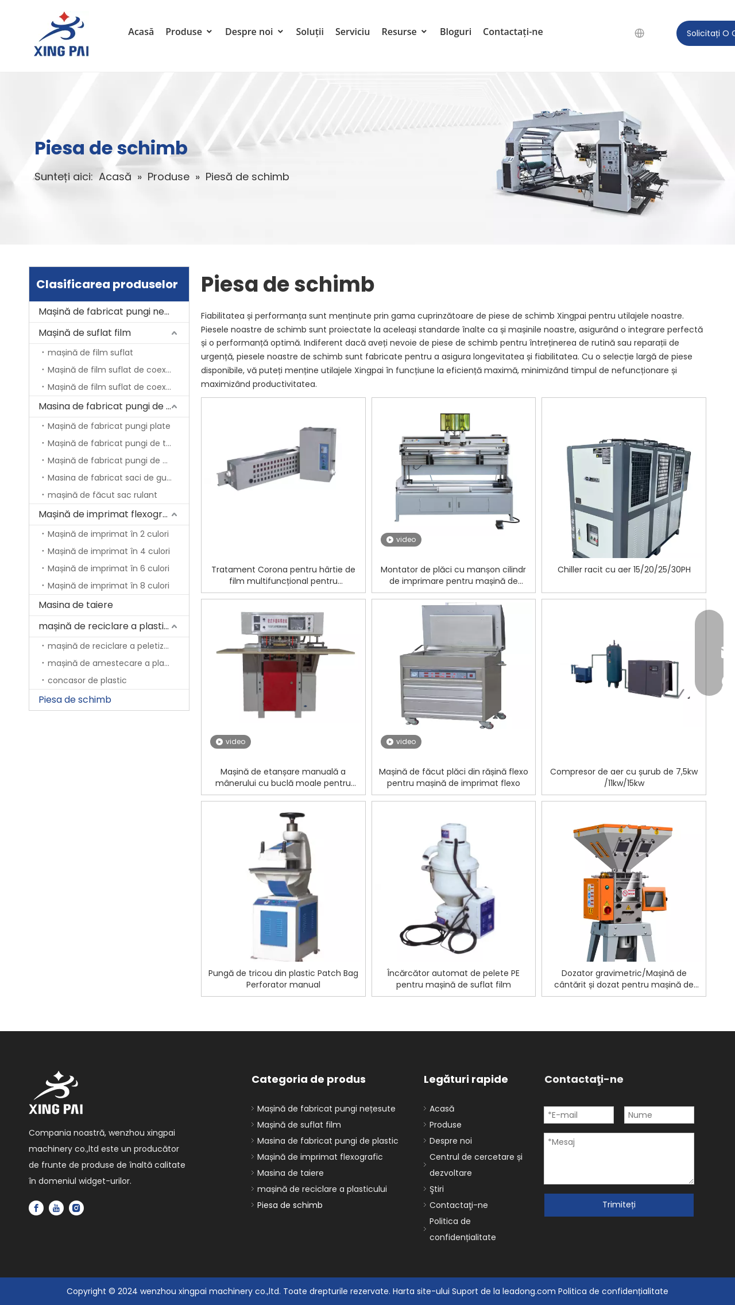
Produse (189, 31)
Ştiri (437, 1189)
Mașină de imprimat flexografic (108, 514)
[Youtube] (56, 1208)
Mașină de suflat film (84, 332)
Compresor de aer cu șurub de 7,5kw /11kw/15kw (624, 777)
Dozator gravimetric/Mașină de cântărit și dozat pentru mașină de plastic (624, 978)
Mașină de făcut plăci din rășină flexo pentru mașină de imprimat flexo (453, 777)
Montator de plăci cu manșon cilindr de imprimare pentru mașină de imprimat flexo (453, 575)
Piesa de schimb (74, 699)
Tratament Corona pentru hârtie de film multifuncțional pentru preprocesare (283, 575)
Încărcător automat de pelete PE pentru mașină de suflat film (453, 978)
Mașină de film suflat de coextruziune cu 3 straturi (118, 387)
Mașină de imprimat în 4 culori (109, 551)
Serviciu (352, 31)
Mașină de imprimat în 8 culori (108, 585)
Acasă (141, 31)
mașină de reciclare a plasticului (111, 626)
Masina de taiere (75, 604)
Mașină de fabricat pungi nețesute (113, 311)
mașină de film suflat (90, 352)
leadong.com (529, 1291)
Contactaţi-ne (513, 31)
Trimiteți (619, 1204)
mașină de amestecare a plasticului (118, 663)
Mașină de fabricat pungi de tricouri (118, 443)
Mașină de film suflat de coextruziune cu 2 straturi (118, 369)
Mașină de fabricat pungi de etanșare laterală (118, 460)
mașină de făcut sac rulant (102, 495)
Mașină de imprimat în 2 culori (108, 534)
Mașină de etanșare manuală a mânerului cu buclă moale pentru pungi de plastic (283, 777)
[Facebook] (36, 1208)
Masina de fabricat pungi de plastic (113, 406)
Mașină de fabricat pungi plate (109, 426)
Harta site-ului (422, 1291)
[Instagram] (76, 1208)
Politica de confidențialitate (613, 1291)
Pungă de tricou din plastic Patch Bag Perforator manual (283, 978)
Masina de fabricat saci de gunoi (113, 477)
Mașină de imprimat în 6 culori (108, 568)
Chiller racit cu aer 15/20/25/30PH (624, 569)
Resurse (404, 31)
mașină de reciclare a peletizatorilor (118, 646)
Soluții (310, 31)
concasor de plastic (87, 680)
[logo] (56, 1093)
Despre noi (255, 31)
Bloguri (455, 31)
